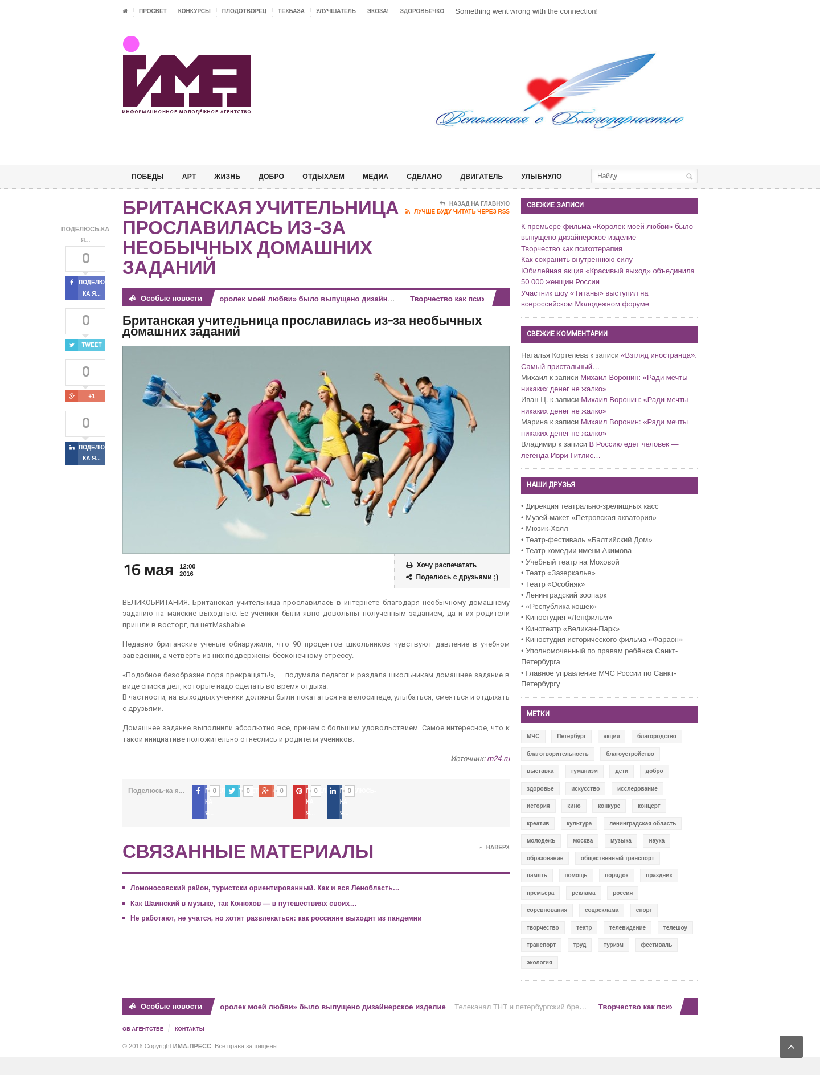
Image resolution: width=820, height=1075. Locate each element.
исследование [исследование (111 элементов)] (637, 807)
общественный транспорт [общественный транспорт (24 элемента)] (617, 876)
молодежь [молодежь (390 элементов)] (541, 859)
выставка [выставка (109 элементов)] (540, 789)
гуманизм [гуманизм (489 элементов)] (584, 789)
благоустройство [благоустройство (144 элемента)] (630, 772)
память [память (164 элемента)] (537, 893)
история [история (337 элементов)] (538, 824)
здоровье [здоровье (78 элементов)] (540, 807)
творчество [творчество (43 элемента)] (543, 946)
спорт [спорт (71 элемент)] (644, 928)
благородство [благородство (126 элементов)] (656, 754)
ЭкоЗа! (378, 11)
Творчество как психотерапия (468, 317)
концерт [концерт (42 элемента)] (649, 824)
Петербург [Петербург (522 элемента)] (571, 754)
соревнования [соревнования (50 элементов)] (547, 928)
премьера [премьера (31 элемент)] (540, 911)
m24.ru (498, 776)
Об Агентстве (144, 1047)
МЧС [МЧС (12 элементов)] (533, 754)
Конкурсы (194, 11)
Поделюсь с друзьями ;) (452, 596)
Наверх (494, 855)
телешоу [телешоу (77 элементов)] (675, 946)
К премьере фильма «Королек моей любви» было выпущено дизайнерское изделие (293, 317)
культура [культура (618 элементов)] (579, 842)
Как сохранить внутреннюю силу (577, 277)
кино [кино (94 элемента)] (573, 824)
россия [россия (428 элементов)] (623, 911)
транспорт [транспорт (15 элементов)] (541, 963)
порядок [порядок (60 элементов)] (616, 893)
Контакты (194, 1047)
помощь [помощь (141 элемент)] (576, 893)
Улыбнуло (575, 176)
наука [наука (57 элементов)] (657, 859)
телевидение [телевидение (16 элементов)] (627, 946)
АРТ (194, 176)
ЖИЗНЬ (235, 176)
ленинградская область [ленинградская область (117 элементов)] (642, 842)
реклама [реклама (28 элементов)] (584, 911)
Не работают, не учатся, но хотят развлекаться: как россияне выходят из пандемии (272, 926)
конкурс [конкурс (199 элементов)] (609, 824)
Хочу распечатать (441, 584)
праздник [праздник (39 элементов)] (659, 893)
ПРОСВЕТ (153, 11)
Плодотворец (244, 11)
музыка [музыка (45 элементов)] (621, 859)
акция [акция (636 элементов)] (612, 754)
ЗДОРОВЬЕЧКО (422, 11)
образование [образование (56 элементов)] (545, 876)
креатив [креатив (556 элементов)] (538, 842)
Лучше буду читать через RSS (457, 230)
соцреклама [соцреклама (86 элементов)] (601, 928)
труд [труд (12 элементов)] (580, 963)
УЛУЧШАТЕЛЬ (336, 11)
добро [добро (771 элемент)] (654, 789)
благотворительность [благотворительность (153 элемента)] (558, 772)
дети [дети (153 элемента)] (621, 789)
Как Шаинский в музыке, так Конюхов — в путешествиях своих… (240, 910)
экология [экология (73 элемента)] (539, 981)
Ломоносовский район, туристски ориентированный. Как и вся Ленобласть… (261, 896)
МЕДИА (395, 176)
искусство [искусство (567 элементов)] (585, 807)
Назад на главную (475, 222)
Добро (282, 176)
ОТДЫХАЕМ (339, 176)
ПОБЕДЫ (150, 176)
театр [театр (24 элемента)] (584, 946)
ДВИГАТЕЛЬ (510, 176)
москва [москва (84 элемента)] (583, 859)
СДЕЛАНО (448, 176)
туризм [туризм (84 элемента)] (614, 963)
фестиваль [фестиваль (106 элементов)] (657, 963)
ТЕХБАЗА (291, 11)
